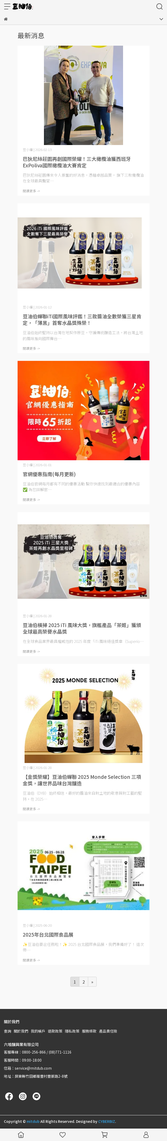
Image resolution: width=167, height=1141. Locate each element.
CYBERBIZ (106, 1121)
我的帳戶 (38, 1031)
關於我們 (21, 1031)
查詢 (7, 1031)
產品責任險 (108, 1031)
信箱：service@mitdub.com (28, 1068)
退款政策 (55, 1031)
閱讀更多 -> (31, 190)
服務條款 (89, 1031)
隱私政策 (72, 1031)
